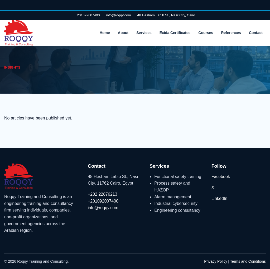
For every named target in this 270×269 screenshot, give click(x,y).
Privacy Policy (215, 261)
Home (105, 33)
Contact (256, 33)
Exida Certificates (175, 33)
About (123, 33)
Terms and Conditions (248, 261)
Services (144, 33)
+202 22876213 (102, 194)
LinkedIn (219, 198)
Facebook (220, 176)
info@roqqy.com (118, 15)
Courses (205, 33)
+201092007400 (87, 15)
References (231, 33)
